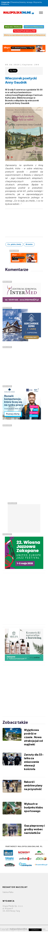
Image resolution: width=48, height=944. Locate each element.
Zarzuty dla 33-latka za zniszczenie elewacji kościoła (34, 762)
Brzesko (29, 244)
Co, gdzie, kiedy (14, 244)
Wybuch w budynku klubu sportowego (33, 807)
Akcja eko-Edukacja (13, 27)
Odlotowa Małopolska (34, 27)
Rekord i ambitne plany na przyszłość (33, 785)
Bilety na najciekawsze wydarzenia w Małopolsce (24, 35)
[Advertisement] (22, 364)
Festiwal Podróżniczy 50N (24, 31)
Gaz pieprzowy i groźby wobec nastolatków (34, 829)
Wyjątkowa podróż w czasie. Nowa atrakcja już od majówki (33, 737)
